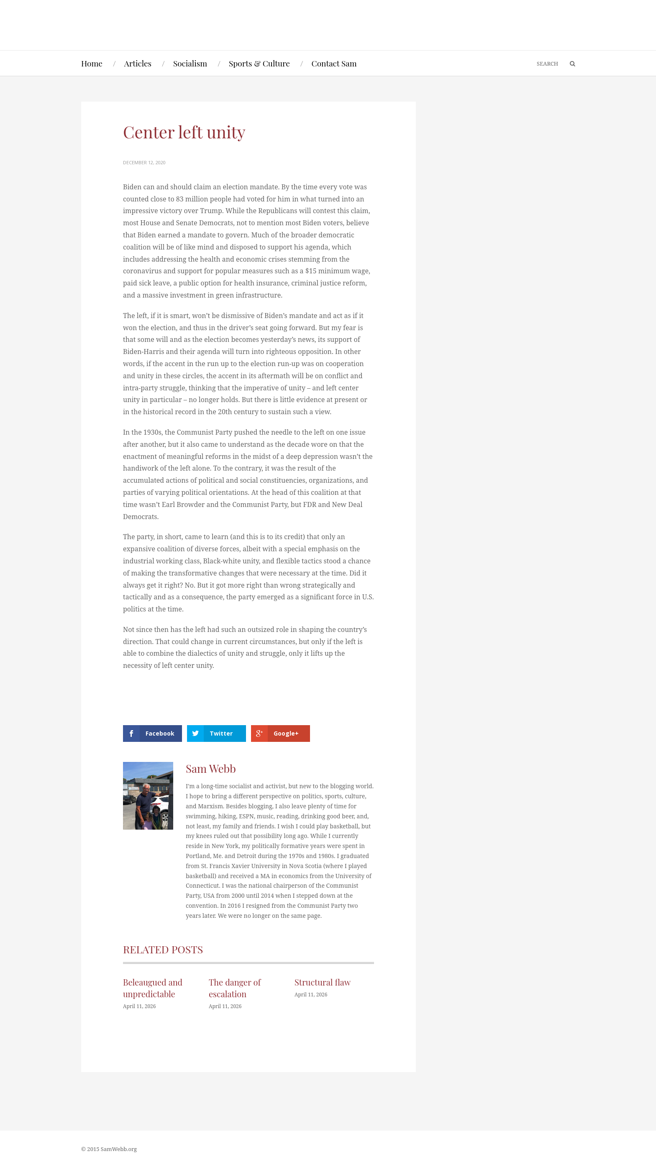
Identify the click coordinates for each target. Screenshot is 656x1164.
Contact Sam (334, 63)
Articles (137, 63)
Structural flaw (323, 982)
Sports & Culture (259, 63)
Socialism (190, 63)
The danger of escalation (235, 987)
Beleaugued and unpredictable (152, 987)
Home (91, 63)
